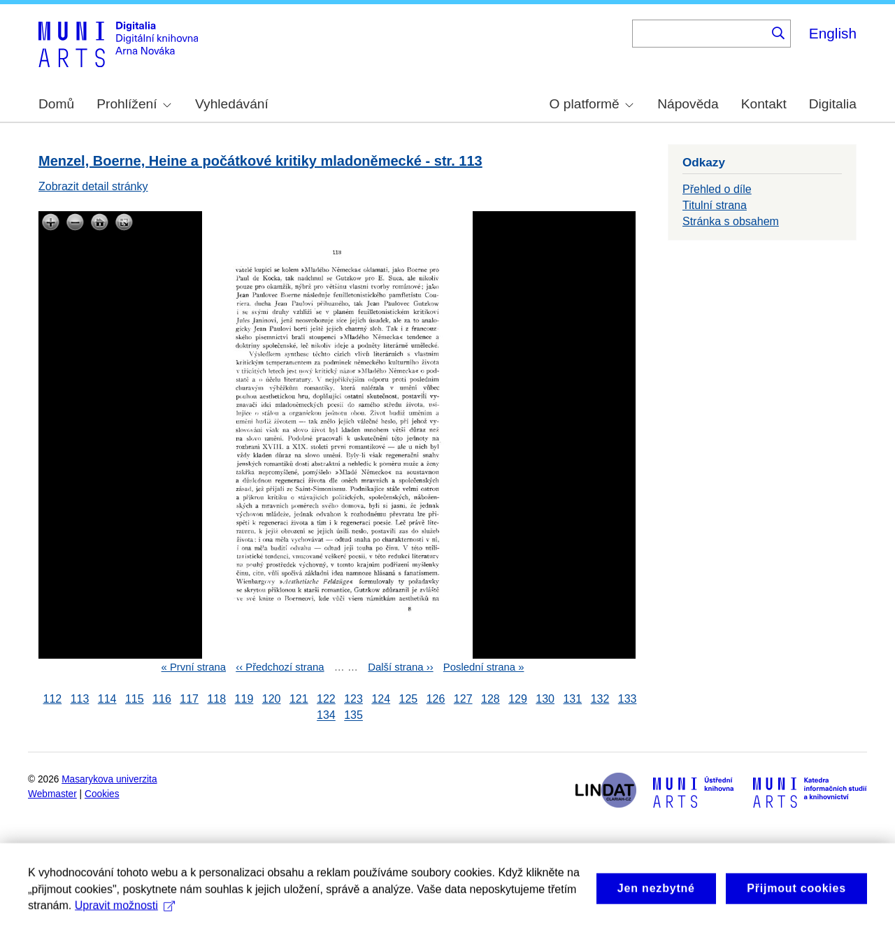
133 (627, 699)
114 (107, 699)
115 (134, 699)
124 (380, 699)
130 (545, 699)
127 (463, 699)
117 (189, 699)
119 (244, 699)
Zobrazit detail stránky (93, 186)
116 (161, 699)
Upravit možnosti (125, 915)
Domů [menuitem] (56, 103)
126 (436, 699)
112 (52, 699)
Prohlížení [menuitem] (133, 103)
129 (517, 699)
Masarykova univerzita (109, 779)
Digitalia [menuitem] (833, 103)
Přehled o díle (717, 189)
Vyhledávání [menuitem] (231, 103)
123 (353, 699)
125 (408, 699)
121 (298, 699)
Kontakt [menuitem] (764, 103)
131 (572, 699)
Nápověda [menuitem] (687, 103)
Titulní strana (714, 205)
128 (490, 699)
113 (80, 699)
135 (353, 716)
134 (326, 716)
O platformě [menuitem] (591, 103)
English (833, 33)
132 (600, 699)
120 (271, 699)
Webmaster (52, 794)
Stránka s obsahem (730, 221)
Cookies (102, 794)
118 (216, 699)
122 (326, 699)
